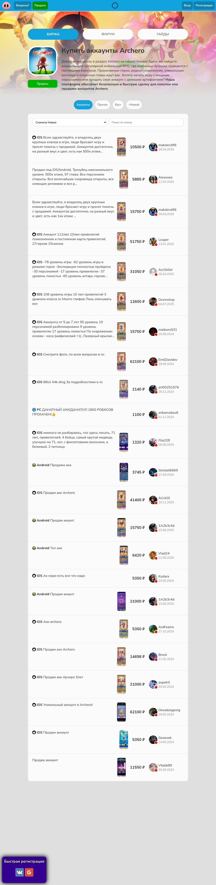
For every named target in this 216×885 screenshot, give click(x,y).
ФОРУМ (108, 34)
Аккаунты (83, 105)
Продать (40, 5)
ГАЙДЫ (163, 34)
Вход (187, 5)
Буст (118, 105)
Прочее (102, 105)
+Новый (134, 105)
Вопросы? (22, 5)
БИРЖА (53, 34)
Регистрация (204, 5)
